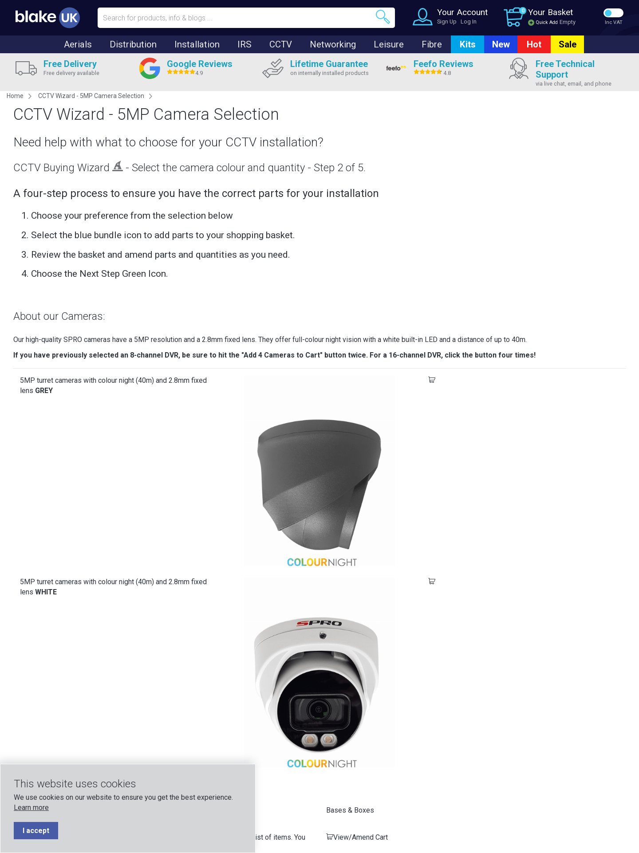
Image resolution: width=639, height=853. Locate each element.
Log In (469, 21)
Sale (567, 44)
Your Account (462, 12)
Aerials (78, 44)
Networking (333, 44)
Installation (197, 44)
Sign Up (447, 21)
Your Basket (550, 12)
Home (15, 95)
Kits (468, 44)
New (501, 44)
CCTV (280, 44)
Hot (534, 44)
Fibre (432, 44)
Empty (568, 22)
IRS (244, 44)
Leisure (389, 44)
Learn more (31, 807)
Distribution (133, 44)
